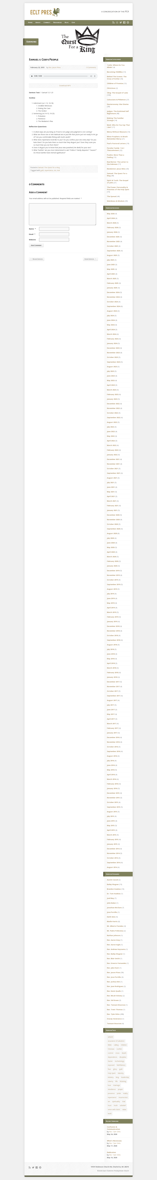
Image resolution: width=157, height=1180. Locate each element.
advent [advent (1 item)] (110, 1037)
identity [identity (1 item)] (121, 1073)
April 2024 (111, 329)
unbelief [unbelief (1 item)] (123, 1105)
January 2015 (112, 844)
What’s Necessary (114, 1141)
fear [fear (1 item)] (109, 1069)
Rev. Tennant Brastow (116, 1005)
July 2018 (110, 649)
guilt (42, 170)
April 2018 (111, 663)
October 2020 (112, 524)
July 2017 (110, 705)
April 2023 (111, 385)
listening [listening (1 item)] (123, 1081)
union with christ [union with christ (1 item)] (114, 1109)
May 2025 (110, 269)
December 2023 (113, 348)
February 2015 (112, 839)
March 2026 (111, 223)
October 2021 (112, 468)
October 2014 (112, 858)
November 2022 (113, 408)
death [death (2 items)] (124, 1053)
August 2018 (112, 645)
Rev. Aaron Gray (113, 940)
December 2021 (113, 459)
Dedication (111, 1152)
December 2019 (113, 570)
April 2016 (111, 774)
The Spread (111, 196)
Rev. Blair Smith (113, 958)
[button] (78, 40)
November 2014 (113, 853)
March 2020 (111, 557)
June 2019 (111, 598)
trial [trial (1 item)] (123, 1101)
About (37, 22)
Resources (57, 22)
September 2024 (113, 306)
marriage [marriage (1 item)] (116, 1085)
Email (32, 234)
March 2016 (111, 779)
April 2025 (111, 274)
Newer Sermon (36, 259)
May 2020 (110, 547)
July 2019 (110, 594)
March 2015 (111, 835)
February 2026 (112, 227)
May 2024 (110, 325)
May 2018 (110, 659)
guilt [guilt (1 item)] (121, 1069)
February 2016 (112, 784)
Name (32, 229)
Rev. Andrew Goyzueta (116, 949)
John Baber (111, 903)
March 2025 (111, 278)
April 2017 (111, 719)
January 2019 (112, 621)
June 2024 (111, 320)
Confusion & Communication (113, 1128)
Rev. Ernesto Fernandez (116, 963)
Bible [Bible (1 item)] (110, 1045)
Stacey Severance (114, 1019)
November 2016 (113, 742)
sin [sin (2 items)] (109, 1101)
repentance (49, 170)
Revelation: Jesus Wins (116, 169)
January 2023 (112, 399)
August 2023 (112, 367)
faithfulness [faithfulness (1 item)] (121, 1065)
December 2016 (113, 737)
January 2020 (112, 566)
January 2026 (112, 232)
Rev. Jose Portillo (114, 977)
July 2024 (110, 315)
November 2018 (113, 631)
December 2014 (113, 849)
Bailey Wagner (113, 884)
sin (55, 170)
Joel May (110, 898)
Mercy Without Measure (117, 132)
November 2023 (113, 353)
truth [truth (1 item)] (116, 1105)
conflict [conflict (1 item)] (119, 1049)
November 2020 (113, 519)
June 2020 (111, 543)
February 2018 (112, 672)
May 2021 (110, 492)
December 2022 (113, 404)
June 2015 (111, 821)
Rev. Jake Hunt (113, 968)
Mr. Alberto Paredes (115, 926)
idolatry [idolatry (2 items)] (110, 1077)
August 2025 (112, 255)
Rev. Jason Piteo (55, 67)
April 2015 (111, 830)
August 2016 (112, 756)
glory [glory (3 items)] (115, 1069)
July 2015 (110, 816)
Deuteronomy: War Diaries (118, 104)
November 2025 (113, 241)
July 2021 (110, 482)
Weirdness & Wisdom (115, 201)
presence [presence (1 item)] (111, 1093)
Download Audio (57, 85)
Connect (47, 22)
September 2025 (113, 251)
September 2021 (113, 473)
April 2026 (111, 218)
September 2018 (113, 640)
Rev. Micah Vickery (114, 996)
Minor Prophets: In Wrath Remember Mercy (117, 138)
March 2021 (111, 501)
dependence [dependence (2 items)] (112, 1057)
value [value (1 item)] (124, 1109)
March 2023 (111, 390)
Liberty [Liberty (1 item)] (110, 1081)
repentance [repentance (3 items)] (112, 1097)
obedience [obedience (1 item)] (112, 1089)
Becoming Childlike (115, 72)
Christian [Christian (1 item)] (111, 1049)
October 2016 (112, 747)
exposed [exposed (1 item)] (111, 1065)
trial (58, 170)
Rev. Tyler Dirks (113, 1014)
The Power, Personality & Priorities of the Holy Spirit (118, 188)
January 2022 (112, 455)
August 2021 (112, 478)
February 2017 (112, 728)
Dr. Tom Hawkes (113, 894)
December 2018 (113, 626)
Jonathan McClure (114, 908)
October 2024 (112, 302)
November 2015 (113, 798)
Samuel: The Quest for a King (49, 167)
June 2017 (111, 709)
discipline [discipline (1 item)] (122, 1057)
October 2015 (112, 802)
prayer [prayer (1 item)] (120, 1089)
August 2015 (112, 812)
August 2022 (112, 422)
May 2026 (110, 214)
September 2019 (113, 584)
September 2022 (113, 417)
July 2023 (110, 371)
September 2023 (113, 362)
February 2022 (112, 450)
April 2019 (111, 608)
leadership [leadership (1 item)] (125, 1077)
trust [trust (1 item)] (109, 1105)
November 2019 (113, 575)
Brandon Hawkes (114, 889)
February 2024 (112, 339)
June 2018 (111, 654)
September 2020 (113, 529)
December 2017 (113, 682)
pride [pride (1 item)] (119, 1093)
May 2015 (110, 825)
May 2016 (110, 770)
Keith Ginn (111, 917)
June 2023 (111, 376)
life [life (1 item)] (116, 1081)
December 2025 (113, 237)
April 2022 (111, 441)
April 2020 (111, 552)
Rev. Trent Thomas (115, 1009)
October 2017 (112, 691)
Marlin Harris (112, 921)
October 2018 (112, 635)
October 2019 (112, 580)
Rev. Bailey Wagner (115, 954)
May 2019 (110, 603)
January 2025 (112, 288)
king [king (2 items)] (117, 1077)
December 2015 (113, 793)
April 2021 (111, 496)
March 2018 (111, 668)
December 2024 (113, 292)
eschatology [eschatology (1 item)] (119, 1061)
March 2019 (111, 612)
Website (32, 240)
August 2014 (112, 867)
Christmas (111, 88)
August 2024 (112, 311)
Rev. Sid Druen (113, 1000)
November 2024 (113, 297)
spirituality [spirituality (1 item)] (116, 1101)
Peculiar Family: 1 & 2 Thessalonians (115, 149)
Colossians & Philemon (116, 100)
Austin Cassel (112, 880)
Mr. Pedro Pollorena (115, 931)
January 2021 (112, 510)
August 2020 (112, 533)
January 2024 (112, 343)
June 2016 (111, 765)
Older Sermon (90, 259)
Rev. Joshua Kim (113, 982)
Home (30, 22)
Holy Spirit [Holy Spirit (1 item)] (112, 1073)
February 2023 (112, 394)
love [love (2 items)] (109, 1085)
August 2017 (112, 700)
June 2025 (111, 264)
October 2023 (112, 357)
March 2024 (111, 334)
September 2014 (113, 862)
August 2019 (112, 589)
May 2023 (110, 380)
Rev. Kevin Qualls (114, 991)
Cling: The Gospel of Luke (117, 93)
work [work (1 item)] (109, 1113)
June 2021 (111, 487)
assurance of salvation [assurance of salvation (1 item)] (116, 1041)
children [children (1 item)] (124, 1045)
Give (73, 22)
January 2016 (112, 788)
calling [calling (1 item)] (116, 1045)
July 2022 (110, 427)
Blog (67, 22)
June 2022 (111, 431)
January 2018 (112, 677)
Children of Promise (115, 83)
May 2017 (110, 714)
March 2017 (111, 723)
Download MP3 (65, 85)
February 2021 (112, 506)
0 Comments (84, 67)
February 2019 (112, 617)
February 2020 (112, 561)
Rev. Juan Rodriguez (115, 986)
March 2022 (111, 445)
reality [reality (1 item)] (125, 1093)
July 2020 (110, 538)
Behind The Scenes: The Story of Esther (116, 77)
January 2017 (112, 733)
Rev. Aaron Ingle (113, 945)
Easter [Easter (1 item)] (110, 1061)
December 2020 (113, 515)
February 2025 (112, 283)
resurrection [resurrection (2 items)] (123, 1097)
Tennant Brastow (114, 1023)
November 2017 (113, 686)
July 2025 (110, 260)
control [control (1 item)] (110, 1053)
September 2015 (113, 807)
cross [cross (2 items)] (117, 1053)
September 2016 (113, 751)
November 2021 (113, 464)
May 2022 (110, 436)
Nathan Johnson (113, 935)
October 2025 (112, 246)
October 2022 (112, 413)
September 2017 (113, 696)
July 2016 (110, 761)
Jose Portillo (112, 912)
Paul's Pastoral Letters (116, 143)
